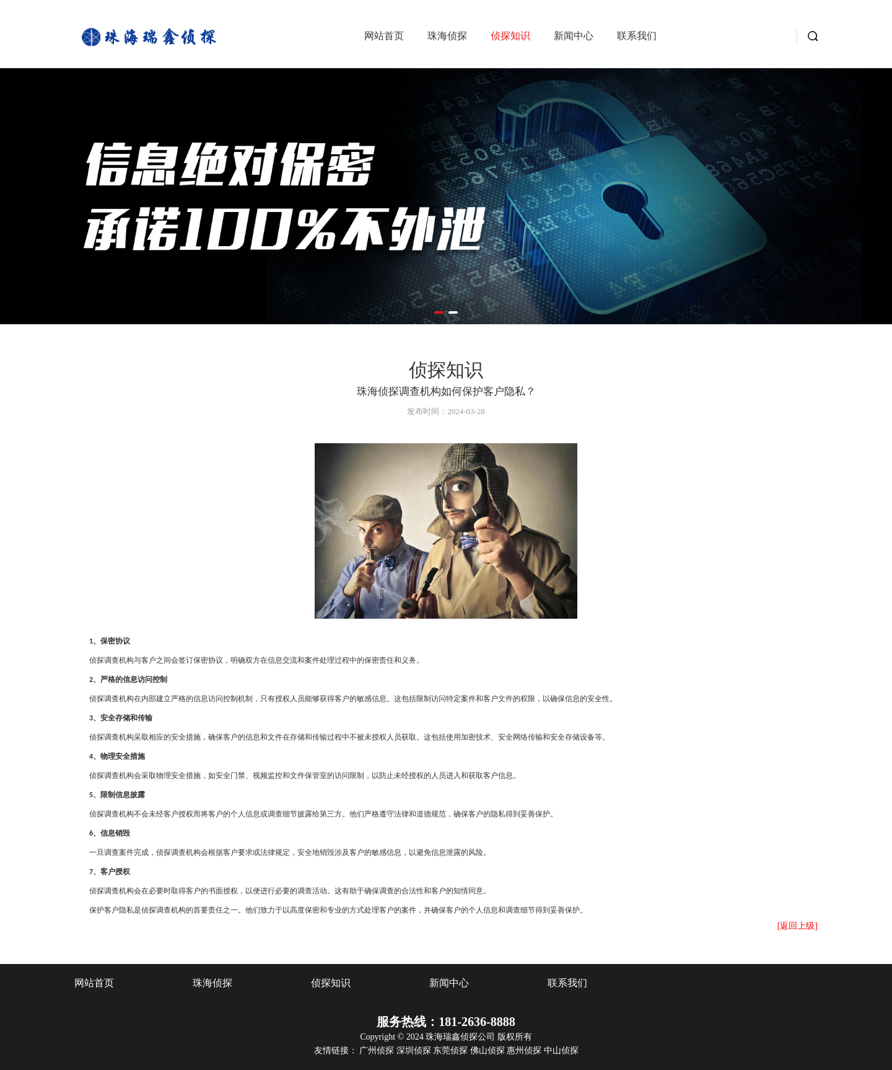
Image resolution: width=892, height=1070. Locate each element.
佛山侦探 (488, 1050)
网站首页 (384, 38)
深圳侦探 (415, 1050)
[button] (439, 312)
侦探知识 (510, 38)
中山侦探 (561, 1050)
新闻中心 (573, 38)
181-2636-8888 (477, 1021)
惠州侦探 (525, 1050)
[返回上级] (797, 926)
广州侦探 (377, 1050)
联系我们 (637, 38)
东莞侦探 (451, 1050)
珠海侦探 (447, 38)
